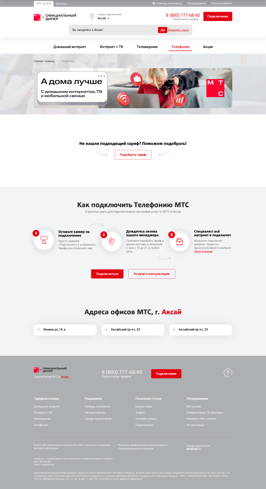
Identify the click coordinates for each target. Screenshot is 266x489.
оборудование (203, 251)
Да (162, 30)
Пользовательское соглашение (136, 448)
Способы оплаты (146, 418)
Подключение (217, 16)
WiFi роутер (193, 406)
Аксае (65, 376)
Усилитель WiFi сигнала (201, 418)
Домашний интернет (47, 406)
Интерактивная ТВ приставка (204, 412)
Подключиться (107, 274)
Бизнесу (61, 3)
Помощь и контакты (167, 3)
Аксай (102, 18)
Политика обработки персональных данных (143, 445)
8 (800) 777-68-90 (182, 15)
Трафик (140, 412)
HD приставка (195, 425)
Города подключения (98, 418)
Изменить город (178, 30)
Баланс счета (144, 406)
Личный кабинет (221, 3)
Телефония (41, 425)
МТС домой (43, 3)
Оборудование (196, 3)
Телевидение (42, 418)
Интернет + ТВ (43, 412)
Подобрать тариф (133, 154)
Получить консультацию (152, 274)
